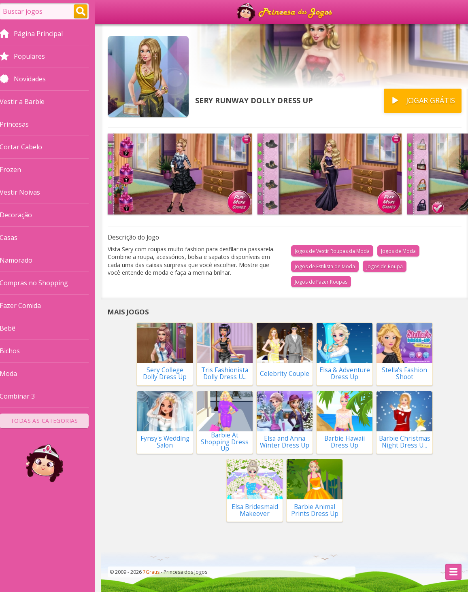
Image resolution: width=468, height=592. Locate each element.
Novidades (29, 79)
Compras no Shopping (40, 282)
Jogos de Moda (398, 251)
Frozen (17, 169)
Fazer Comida (26, 305)
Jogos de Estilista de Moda (325, 266)
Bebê (14, 328)
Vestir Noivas (26, 192)
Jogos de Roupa (384, 266)
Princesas (20, 124)
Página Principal (37, 34)
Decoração (22, 214)
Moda (14, 373)
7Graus (151, 572)
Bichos (16, 350)
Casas (15, 237)
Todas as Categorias (51, 420)
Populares (28, 57)
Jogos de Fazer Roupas (321, 281)
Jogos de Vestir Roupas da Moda (332, 251)
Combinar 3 (23, 396)
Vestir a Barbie (28, 101)
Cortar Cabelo (27, 146)
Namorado (22, 260)
